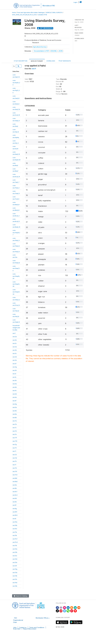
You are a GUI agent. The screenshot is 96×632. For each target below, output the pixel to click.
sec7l (14, 464)
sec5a (15, 407)
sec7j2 (15, 458)
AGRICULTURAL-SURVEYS (54, 12)
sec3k (15, 380)
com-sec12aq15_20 (16, 276)
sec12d (15, 559)
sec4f (14, 400)
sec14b (15, 586)
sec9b (15, 488)
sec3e (15, 360)
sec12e (15, 562)
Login (75, 2)
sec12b (15, 552)
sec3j (14, 377)
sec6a (15, 414)
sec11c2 (15, 542)
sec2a (15, 336)
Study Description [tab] (20, 61)
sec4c (15, 390)
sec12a (15, 549)
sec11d (15, 545)
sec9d (15, 498)
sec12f (15, 566)
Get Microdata (45, 28)
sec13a (15, 572)
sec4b (15, 387)
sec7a (15, 421)
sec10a (15, 522)
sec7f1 (15, 437)
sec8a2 (15, 481)
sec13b (15, 576)
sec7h (15, 448)
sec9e (15, 502)
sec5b (15, 411)
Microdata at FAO (48, 6)
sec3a (15, 347)
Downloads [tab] (51, 61)
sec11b (15, 535)
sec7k (15, 461)
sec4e (15, 397)
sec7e (15, 434)
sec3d (15, 357)
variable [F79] (42, 14)
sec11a (15, 532)
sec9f (14, 505)
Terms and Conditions (36, 627)
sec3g (15, 367)
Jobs (15, 627)
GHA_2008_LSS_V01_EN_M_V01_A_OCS (24, 14)
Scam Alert (16, 629)
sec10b (15, 525)
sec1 (14, 333)
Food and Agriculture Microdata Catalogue (30, 12)
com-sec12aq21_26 (16, 284)
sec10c (15, 528)
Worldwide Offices (42, 618)
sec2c (15, 343)
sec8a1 (15, 478)
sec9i (14, 518)
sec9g (15, 508)
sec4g (15, 404)
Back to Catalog (20, 596)
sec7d (15, 431)
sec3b (15, 350)
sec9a (15, 485)
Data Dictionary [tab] (37, 61)
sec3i (14, 373)
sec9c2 (15, 495)
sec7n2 (15, 475)
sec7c (15, 427)
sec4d (15, 394)
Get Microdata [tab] (65, 61)
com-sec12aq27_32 (16, 292)
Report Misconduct (29, 629)
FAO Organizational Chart (18, 620)
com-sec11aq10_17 (16, 232)
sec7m (15, 468)
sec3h (15, 370)
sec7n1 (15, 471)
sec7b (15, 424)
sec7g (15, 444)
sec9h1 (15, 512)
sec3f (14, 363)
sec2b (15, 340)
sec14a (15, 582)
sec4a (15, 384)
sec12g (15, 569)
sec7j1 (15, 454)
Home (14, 12)
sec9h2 (15, 515)
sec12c (15, 555)
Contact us (22, 627)
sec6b (15, 417)
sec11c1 (15, 539)
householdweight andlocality (16, 328)
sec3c (15, 353)
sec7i (14, 451)
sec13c (15, 579)
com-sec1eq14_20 (16, 83)
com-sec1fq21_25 (16, 90)
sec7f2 (15, 441)
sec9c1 (15, 491)
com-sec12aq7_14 (16, 268)
